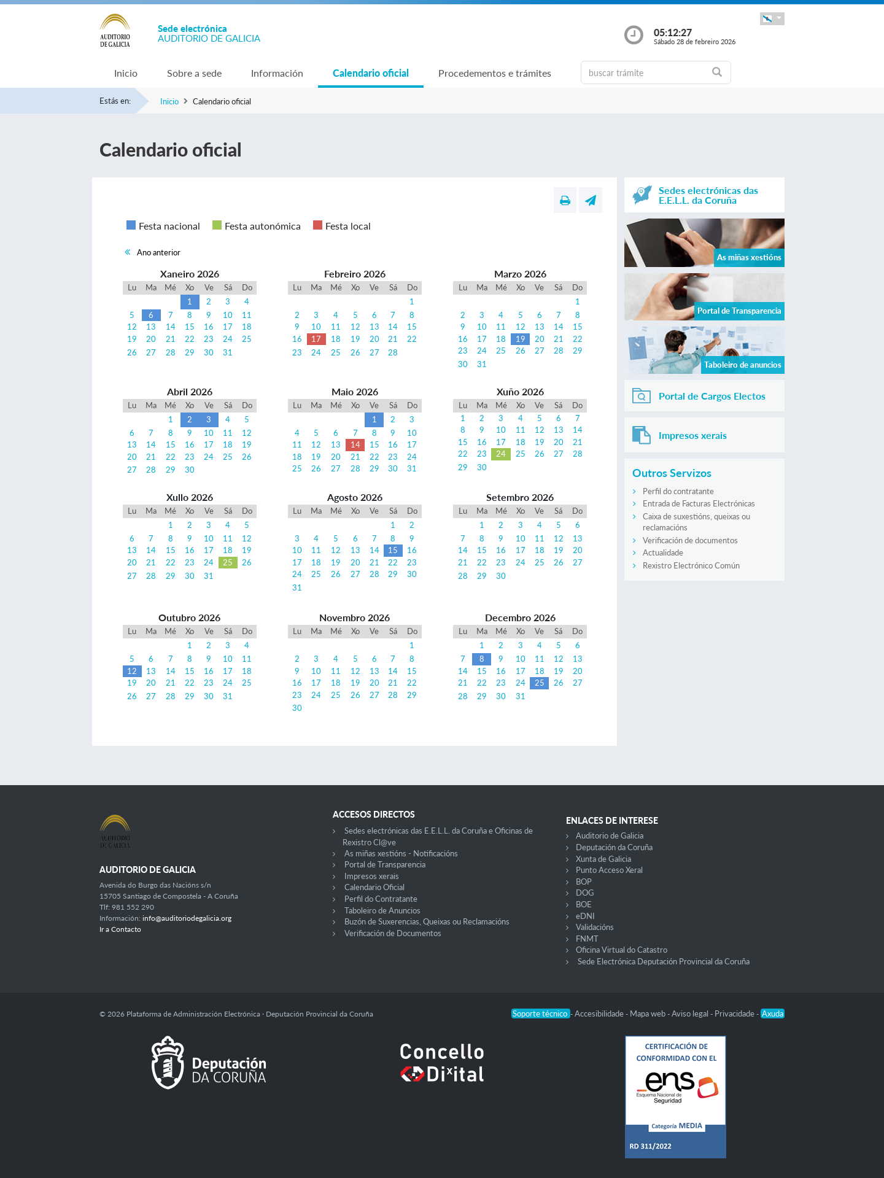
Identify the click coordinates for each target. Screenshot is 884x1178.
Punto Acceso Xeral (609, 870)
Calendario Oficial (374, 887)
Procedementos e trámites (494, 73)
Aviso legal (691, 1013)
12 (132, 326)
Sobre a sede (194, 73)
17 (228, 326)
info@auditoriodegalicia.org (186, 918)
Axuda (772, 1013)
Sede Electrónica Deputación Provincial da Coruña (664, 961)
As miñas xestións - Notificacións (401, 853)
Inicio (126, 73)
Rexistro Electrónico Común (691, 565)
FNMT (587, 939)
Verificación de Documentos (392, 933)
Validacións (595, 927)
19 (132, 339)
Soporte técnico (541, 1013)
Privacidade (735, 1013)
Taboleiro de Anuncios (382, 910)
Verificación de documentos (690, 540)
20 (151, 339)
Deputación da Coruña (614, 847)
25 (247, 339)
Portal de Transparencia (384, 864)
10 (228, 315)
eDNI (585, 916)
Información (277, 73)
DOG (585, 892)
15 (190, 326)
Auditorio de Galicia (609, 835)
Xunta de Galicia (603, 859)
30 (209, 352)
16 (209, 326)
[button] (772, 18)
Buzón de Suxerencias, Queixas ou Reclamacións (427, 921)
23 (209, 339)
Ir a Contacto (120, 929)
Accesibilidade (600, 1013)
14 (171, 326)
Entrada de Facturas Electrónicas (699, 503)
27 (151, 352)
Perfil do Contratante (380, 899)
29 (190, 352)
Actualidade (663, 552)
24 (228, 339)
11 (247, 315)
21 (171, 339)
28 (171, 352)
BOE (584, 904)
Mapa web (648, 1013)
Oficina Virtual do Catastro (621, 950)
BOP (584, 881)
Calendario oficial (371, 73)
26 (132, 352)
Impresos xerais (371, 876)
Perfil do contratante (678, 491)
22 (190, 339)
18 (247, 326)
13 (151, 326)
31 (228, 352)
